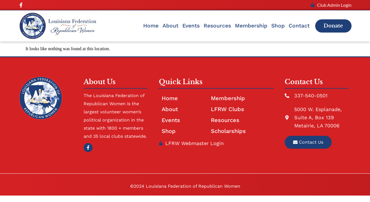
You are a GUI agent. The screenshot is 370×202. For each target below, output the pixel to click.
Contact (299, 25)
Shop (278, 25)
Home (151, 25)
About (170, 25)
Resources (217, 25)
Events (191, 25)
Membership (251, 25)
